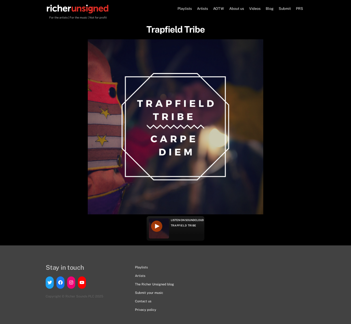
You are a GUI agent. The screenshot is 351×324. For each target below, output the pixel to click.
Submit (285, 8)
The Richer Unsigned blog (154, 284)
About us (236, 8)
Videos (255, 8)
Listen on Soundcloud (187, 220)
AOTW (218, 8)
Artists (202, 8)
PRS (299, 8)
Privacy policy (145, 309)
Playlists (185, 8)
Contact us (143, 301)
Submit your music (149, 293)
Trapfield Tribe (183, 225)
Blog (270, 8)
